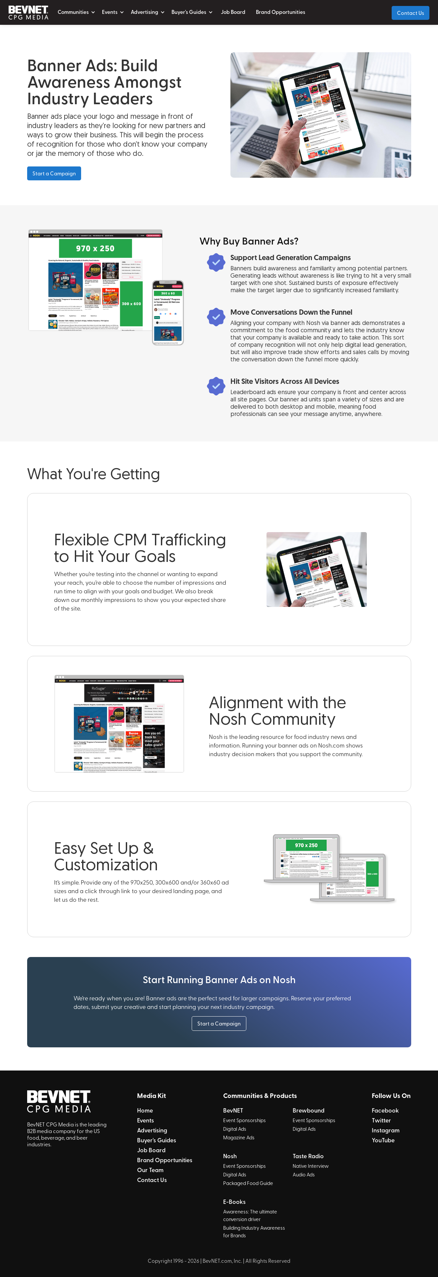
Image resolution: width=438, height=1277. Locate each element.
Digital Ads (234, 1128)
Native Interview (311, 1166)
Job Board (233, 12)
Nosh (230, 1156)
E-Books (234, 1201)
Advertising (152, 1130)
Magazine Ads (239, 1137)
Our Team (150, 1169)
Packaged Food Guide (248, 1183)
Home (145, 1110)
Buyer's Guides (156, 1140)
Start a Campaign (54, 173)
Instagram (386, 1130)
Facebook (385, 1110)
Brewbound (308, 1110)
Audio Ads (304, 1174)
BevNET (233, 1110)
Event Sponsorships (244, 1120)
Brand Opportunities (280, 12)
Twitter (381, 1120)
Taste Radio (308, 1156)
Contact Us (410, 12)
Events (145, 1120)
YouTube (383, 1140)
